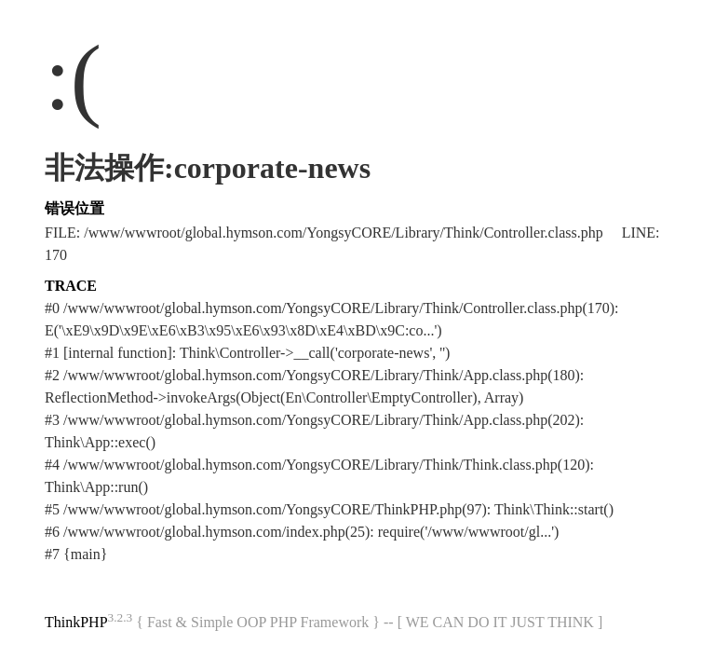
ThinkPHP (76, 622)
